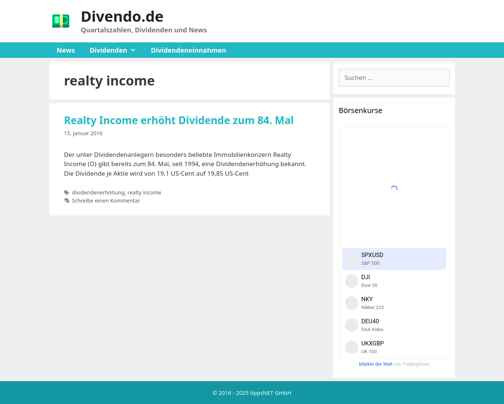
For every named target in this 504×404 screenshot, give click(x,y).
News (66, 50)
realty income (144, 192)
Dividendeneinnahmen (188, 50)
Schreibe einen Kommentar (106, 200)
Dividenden (116, 50)
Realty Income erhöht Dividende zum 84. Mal (179, 120)
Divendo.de (122, 16)
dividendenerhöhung (98, 192)
